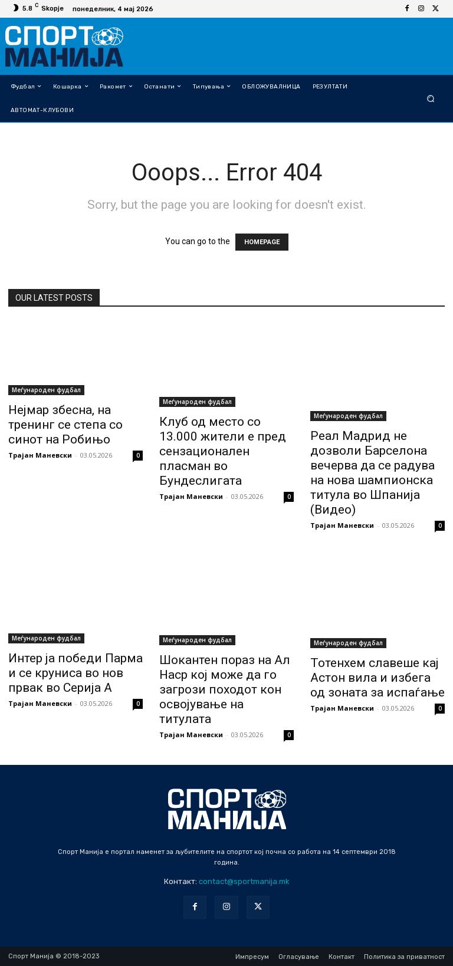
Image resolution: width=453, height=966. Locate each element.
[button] (430, 98)
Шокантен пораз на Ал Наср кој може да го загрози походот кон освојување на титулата (224, 689)
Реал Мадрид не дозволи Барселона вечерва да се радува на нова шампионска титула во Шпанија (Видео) (372, 473)
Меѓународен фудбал (46, 390)
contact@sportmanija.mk (244, 881)
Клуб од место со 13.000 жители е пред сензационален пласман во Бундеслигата (222, 451)
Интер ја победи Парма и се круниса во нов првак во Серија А (75, 673)
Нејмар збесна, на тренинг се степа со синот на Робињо (65, 424)
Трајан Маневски (40, 455)
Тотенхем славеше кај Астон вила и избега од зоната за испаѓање (377, 677)
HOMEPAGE (262, 242)
